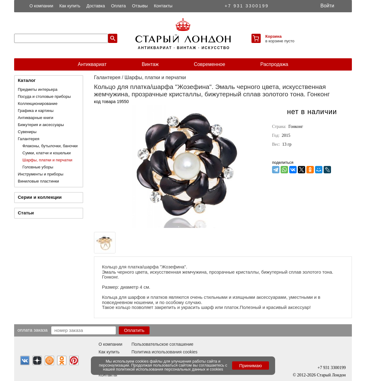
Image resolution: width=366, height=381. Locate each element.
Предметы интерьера (37, 89)
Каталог (27, 80)
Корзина (273, 36)
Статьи (26, 212)
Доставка (96, 5)
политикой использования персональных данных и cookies (169, 369)
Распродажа (274, 64)
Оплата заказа (33, 329)
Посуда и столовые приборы (44, 96)
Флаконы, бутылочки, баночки (50, 146)
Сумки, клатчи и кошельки (46, 153)
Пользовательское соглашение (162, 344)
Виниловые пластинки (38, 181)
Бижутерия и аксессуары (41, 124)
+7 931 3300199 (247, 5)
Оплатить (134, 330)
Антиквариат (92, 64)
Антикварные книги (35, 117)
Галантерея (28, 139)
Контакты (163, 5)
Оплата (118, 5)
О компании (41, 5)
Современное (209, 64)
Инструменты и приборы (40, 174)
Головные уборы (37, 167)
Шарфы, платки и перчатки (47, 160)
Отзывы (140, 5)
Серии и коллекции (40, 197)
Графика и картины (35, 110)
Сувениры (27, 131)
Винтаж (150, 64)
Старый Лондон (331, 375)
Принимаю (250, 365)
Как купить (69, 5)
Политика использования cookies (164, 351)
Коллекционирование (37, 103)
